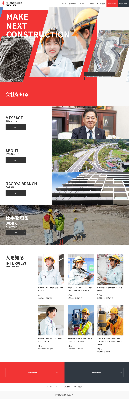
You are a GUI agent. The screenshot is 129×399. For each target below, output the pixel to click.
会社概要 (67, 387)
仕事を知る (82, 4)
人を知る (91, 4)
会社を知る (72, 4)
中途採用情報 (123, 4)
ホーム (64, 4)
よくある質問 (101, 4)
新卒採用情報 (112, 4)
